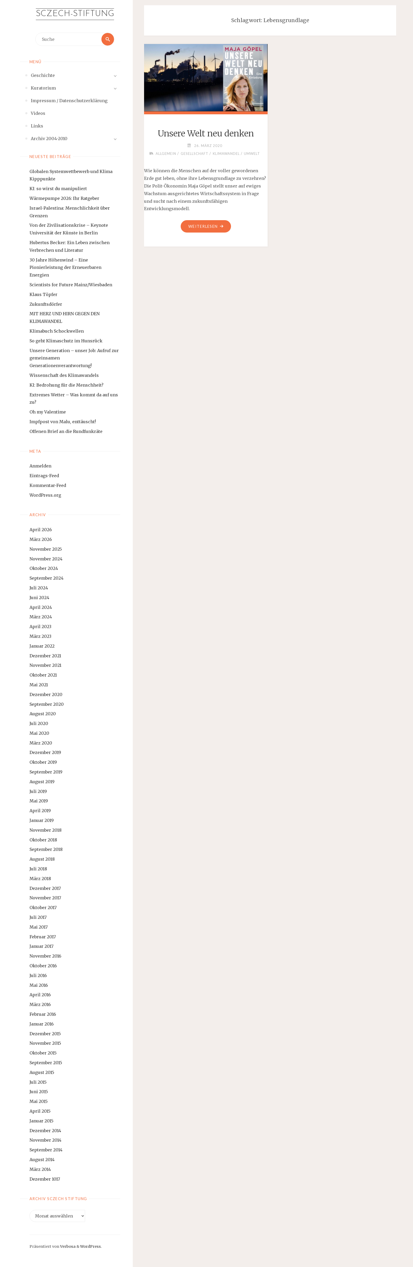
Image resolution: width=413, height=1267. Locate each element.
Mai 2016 (39, 985)
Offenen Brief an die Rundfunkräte (66, 431)
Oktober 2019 (43, 762)
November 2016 (45, 956)
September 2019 (46, 772)
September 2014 (46, 1149)
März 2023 (40, 636)
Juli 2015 (38, 1082)
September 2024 (46, 578)
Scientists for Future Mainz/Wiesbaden (71, 284)
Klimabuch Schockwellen (57, 331)
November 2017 (45, 897)
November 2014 (45, 1140)
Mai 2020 (39, 733)
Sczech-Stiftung (75, 14)
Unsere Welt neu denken (206, 133)
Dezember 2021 (45, 655)
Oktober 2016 (43, 965)
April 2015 (40, 1111)
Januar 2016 (42, 1024)
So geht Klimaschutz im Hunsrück (66, 340)
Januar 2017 (41, 946)
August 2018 (42, 859)
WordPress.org (45, 495)
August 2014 (42, 1159)
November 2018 (46, 830)
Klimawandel (226, 153)
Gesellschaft (194, 153)
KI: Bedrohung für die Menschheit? (67, 385)
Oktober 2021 (43, 675)
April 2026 (41, 529)
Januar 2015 (41, 1120)
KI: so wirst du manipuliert (58, 188)
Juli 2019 (38, 791)
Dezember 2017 (45, 888)
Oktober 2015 (43, 1053)
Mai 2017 (39, 927)
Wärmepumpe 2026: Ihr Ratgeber (64, 198)
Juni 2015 (39, 1091)
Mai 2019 (39, 800)
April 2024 (41, 607)
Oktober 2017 (43, 907)
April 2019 (40, 810)
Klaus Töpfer (43, 294)
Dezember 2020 (46, 694)
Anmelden (40, 466)
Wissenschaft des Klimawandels (64, 375)
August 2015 (42, 1072)
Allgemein (166, 153)
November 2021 (45, 665)
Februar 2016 (43, 1014)
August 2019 (42, 781)
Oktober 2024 (44, 568)
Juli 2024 (39, 587)
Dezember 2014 (45, 1130)
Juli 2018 (38, 868)
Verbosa (67, 1246)
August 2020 (43, 713)
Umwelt (252, 153)
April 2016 (40, 994)
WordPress (90, 1246)
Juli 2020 (39, 723)
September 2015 (46, 1062)
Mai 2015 (39, 1101)
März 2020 (41, 743)
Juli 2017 (38, 917)
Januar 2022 (42, 646)
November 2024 (46, 558)
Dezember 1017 (45, 1179)
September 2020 (47, 704)
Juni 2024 (39, 597)
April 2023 (40, 626)
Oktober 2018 (43, 839)
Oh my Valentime (48, 412)
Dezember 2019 (45, 752)
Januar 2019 (42, 820)
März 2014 (40, 1169)
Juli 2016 (38, 975)
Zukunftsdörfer (46, 304)
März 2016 (40, 1004)
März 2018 (40, 878)
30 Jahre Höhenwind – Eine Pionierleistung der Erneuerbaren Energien (65, 267)
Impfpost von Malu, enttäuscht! (63, 421)
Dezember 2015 (45, 1033)
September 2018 (46, 849)
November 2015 (45, 1043)
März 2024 (41, 616)
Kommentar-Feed (48, 485)
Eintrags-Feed (44, 475)
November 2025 (46, 549)
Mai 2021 (39, 684)
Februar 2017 (43, 936)
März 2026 (41, 539)
